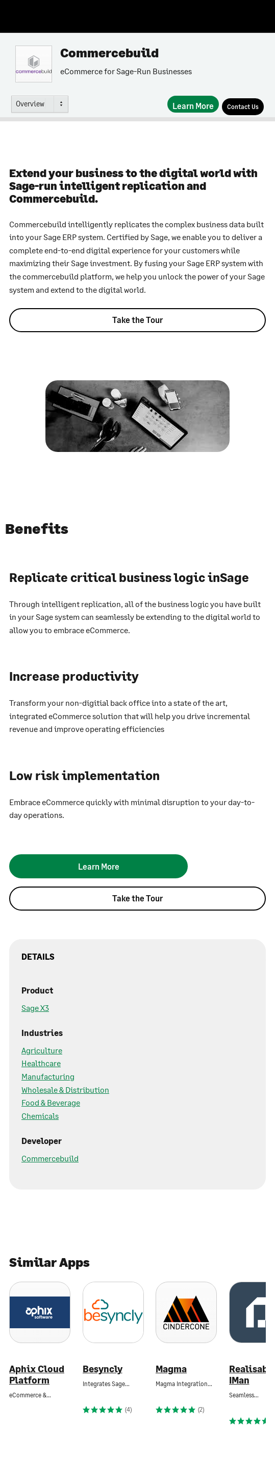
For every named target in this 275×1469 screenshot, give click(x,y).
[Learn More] (193, 104)
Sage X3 (35, 1007)
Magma (171, 1369)
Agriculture (41, 1050)
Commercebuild (50, 1158)
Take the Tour (137, 320)
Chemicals (40, 1115)
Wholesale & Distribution (65, 1089)
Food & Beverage (50, 1102)
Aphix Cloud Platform (36, 1375)
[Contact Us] (243, 106)
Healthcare (41, 1063)
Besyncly (102, 1369)
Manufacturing (47, 1076)
